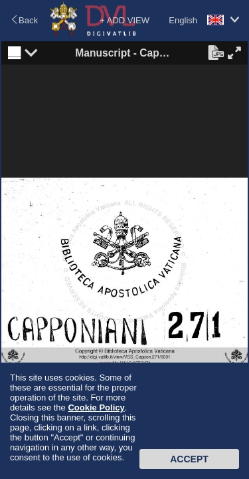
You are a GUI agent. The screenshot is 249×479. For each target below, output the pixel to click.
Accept (189, 459)
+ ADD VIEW (124, 20)
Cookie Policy (96, 407)
